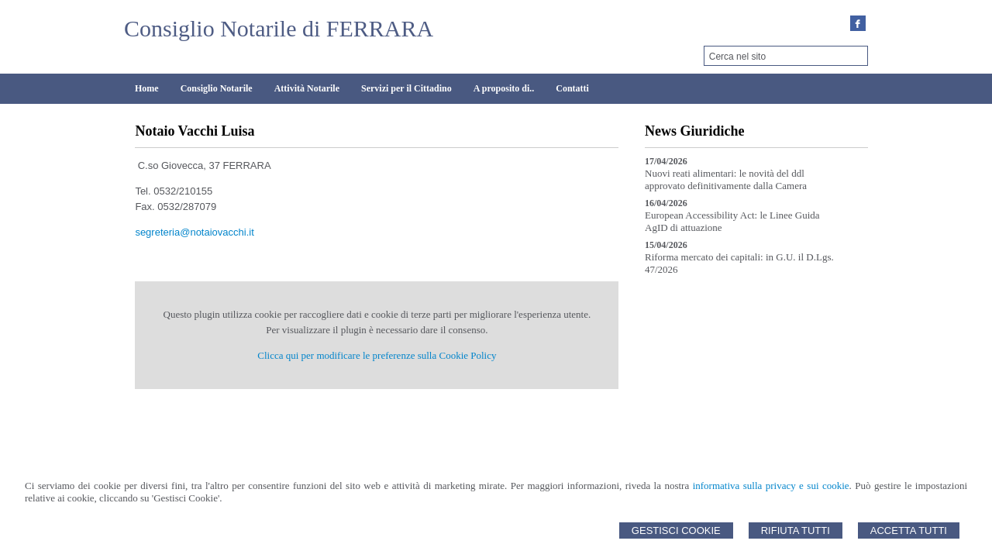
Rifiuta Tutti (795, 530)
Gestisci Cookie (676, 530)
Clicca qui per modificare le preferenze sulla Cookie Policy (376, 355)
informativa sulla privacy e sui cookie (771, 485)
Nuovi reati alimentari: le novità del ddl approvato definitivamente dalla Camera (726, 179)
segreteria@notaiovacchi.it (194, 232)
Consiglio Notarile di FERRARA (278, 28)
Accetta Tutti (908, 530)
